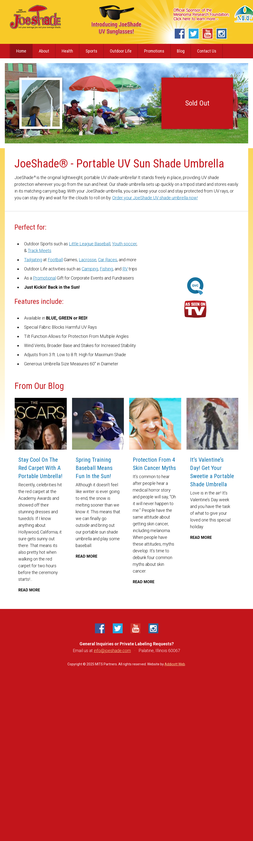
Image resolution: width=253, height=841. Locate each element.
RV (125, 268)
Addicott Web (175, 664)
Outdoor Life (121, 50)
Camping (90, 268)
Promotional (44, 277)
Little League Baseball (89, 243)
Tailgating (33, 259)
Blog (181, 50)
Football (55, 259)
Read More (29, 590)
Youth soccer (124, 243)
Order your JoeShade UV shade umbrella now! (155, 197)
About (44, 50)
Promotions (154, 50)
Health (67, 50)
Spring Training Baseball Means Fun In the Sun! (103, 468)
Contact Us (206, 50)
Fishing (106, 268)
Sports (91, 50)
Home (21, 50)
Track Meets (39, 250)
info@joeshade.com (112, 650)
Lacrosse (87, 259)
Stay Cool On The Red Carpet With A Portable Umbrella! (40, 468)
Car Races (107, 259)
